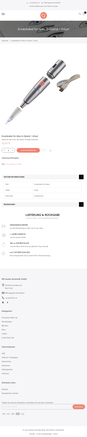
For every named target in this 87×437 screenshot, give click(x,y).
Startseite (5, 41)
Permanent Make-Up (9, 318)
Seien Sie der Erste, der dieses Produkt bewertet (20, 139)
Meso (4, 330)
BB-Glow (5, 326)
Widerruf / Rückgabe (10, 357)
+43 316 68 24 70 (33, 3)
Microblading (7, 322)
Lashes (4, 334)
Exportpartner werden (10, 393)
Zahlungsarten (7, 369)
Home (55, 434)
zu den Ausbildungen (44, 434)
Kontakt (32, 434)
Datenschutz (6, 361)
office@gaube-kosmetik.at (50, 3)
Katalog (5, 389)
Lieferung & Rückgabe (10, 158)
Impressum (6, 365)
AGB (3, 353)
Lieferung (5, 373)
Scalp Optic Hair (8, 338)
